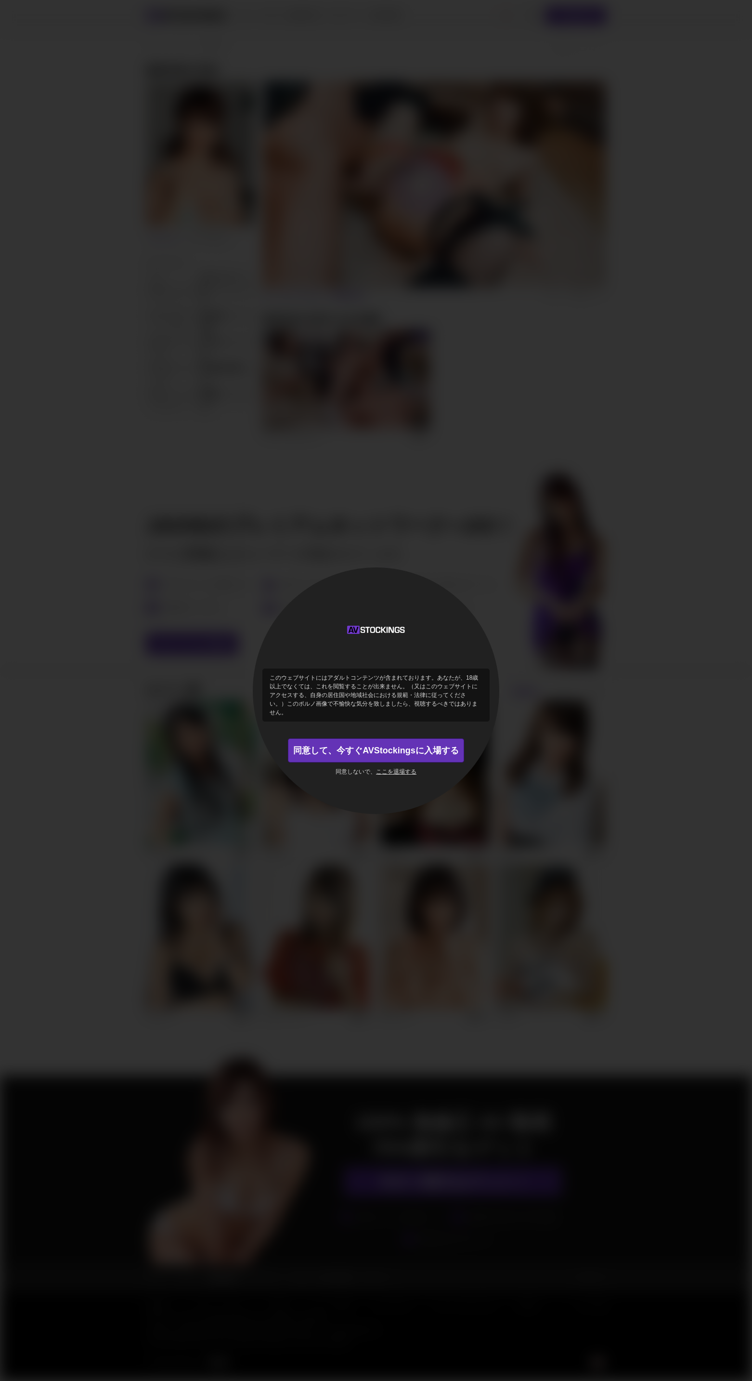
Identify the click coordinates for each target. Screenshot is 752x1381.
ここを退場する (396, 771)
